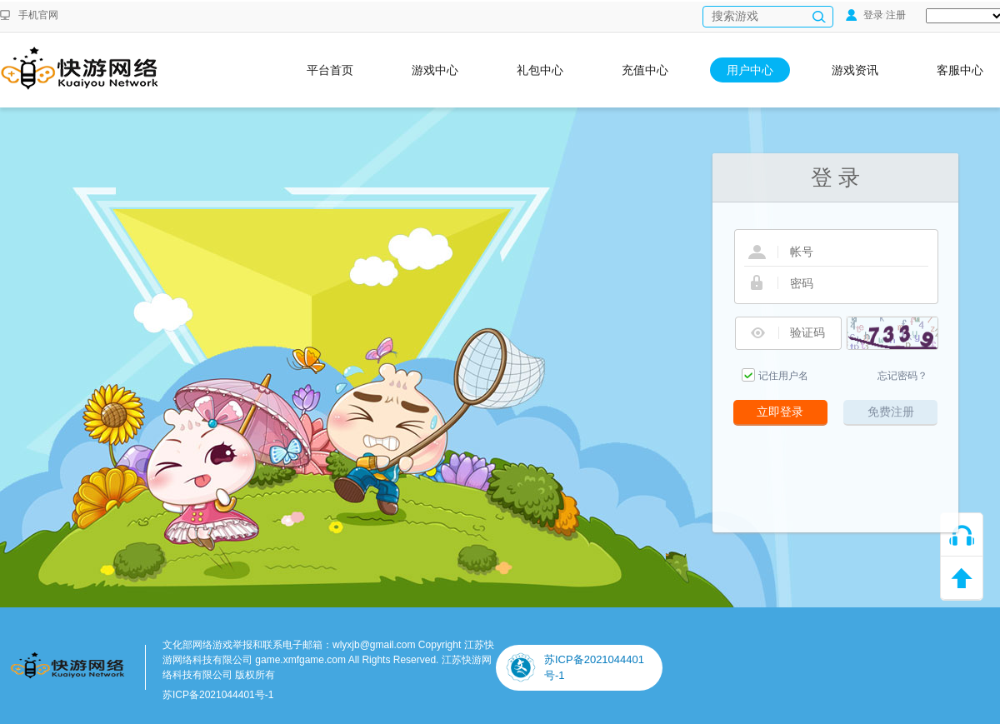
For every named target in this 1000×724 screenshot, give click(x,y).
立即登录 (780, 411)
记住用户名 (783, 376)
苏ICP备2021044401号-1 (217, 695)
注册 (896, 15)
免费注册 (891, 411)
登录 (864, 15)
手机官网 (38, 15)
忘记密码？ (903, 376)
